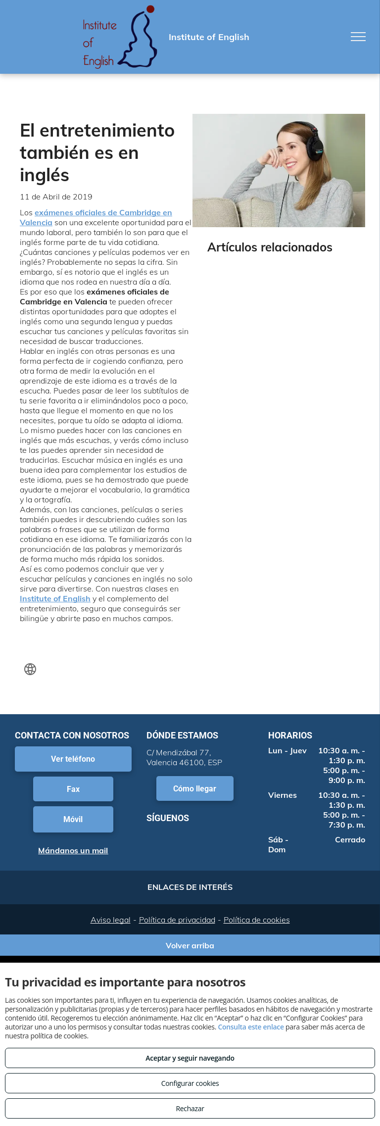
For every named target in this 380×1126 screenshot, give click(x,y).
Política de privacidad (177, 920)
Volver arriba (190, 945)
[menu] (358, 36)
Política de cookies (257, 920)
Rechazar (190, 1108)
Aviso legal (111, 920)
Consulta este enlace (251, 1026)
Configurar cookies (190, 1083)
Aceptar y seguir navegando (189, 1058)
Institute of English (55, 598)
